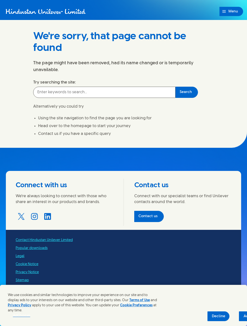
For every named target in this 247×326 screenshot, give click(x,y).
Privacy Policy (19, 305)
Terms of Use (139, 300)
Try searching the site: (54, 82)
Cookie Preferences (136, 305)
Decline (218, 316)
